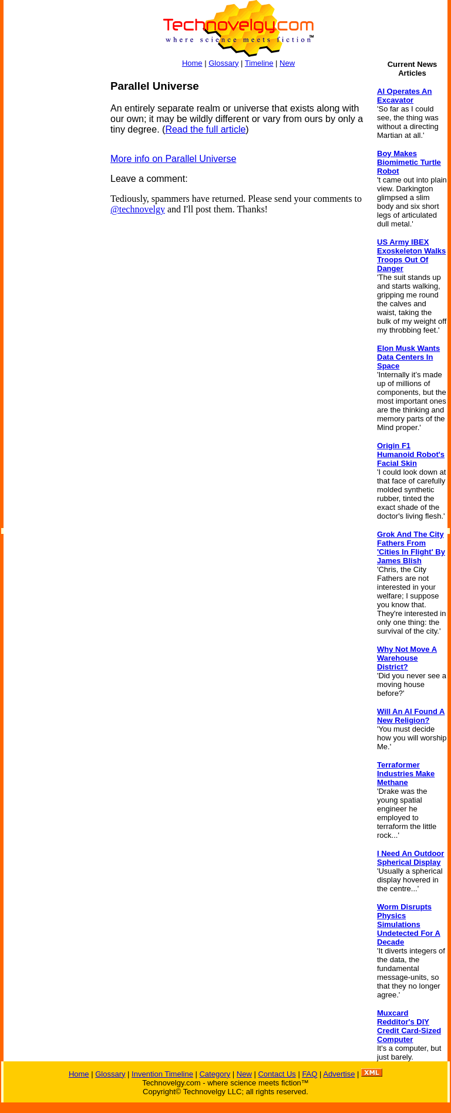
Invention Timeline (162, 1074)
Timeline (259, 63)
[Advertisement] (50, 256)
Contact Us (276, 1074)
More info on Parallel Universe (173, 159)
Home (192, 63)
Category (214, 1074)
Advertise (339, 1074)
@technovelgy (137, 209)
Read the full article (205, 129)
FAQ (309, 1074)
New (287, 63)
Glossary (223, 63)
